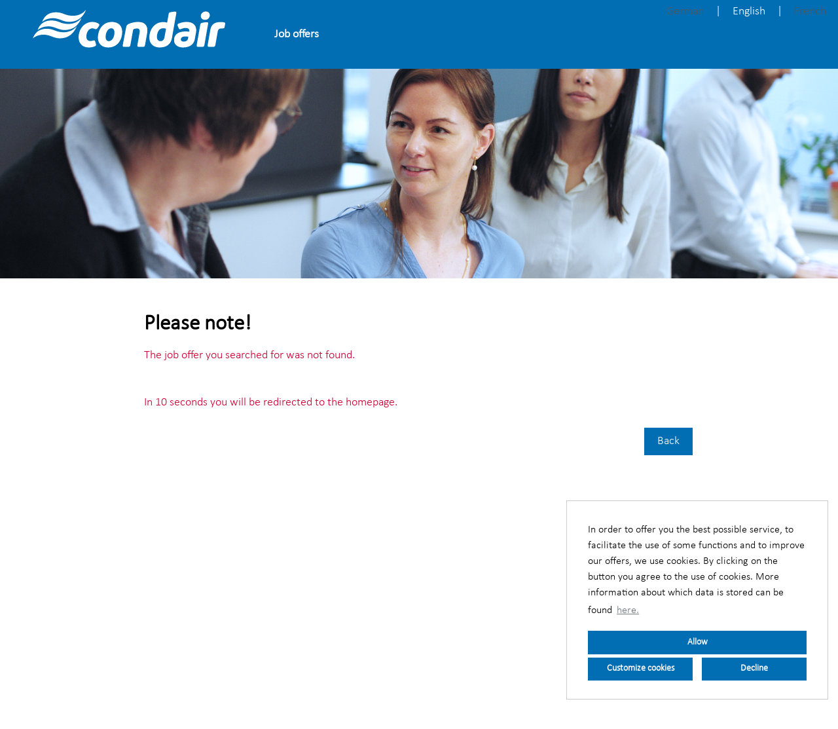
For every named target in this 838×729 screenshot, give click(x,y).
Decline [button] (754, 668)
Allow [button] (697, 642)
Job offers (296, 34)
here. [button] (628, 610)
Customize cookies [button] (640, 668)
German (685, 11)
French (810, 11)
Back (668, 441)
